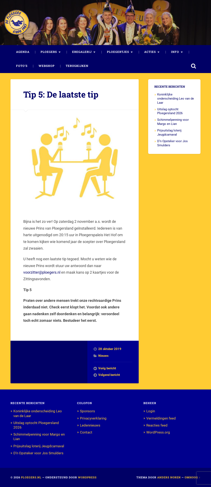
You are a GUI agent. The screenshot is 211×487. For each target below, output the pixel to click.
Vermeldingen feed (161, 418)
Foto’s (21, 66)
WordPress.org (158, 432)
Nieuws (103, 356)
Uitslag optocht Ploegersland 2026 (170, 111)
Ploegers (49, 52)
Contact (86, 432)
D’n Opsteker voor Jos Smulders (38, 453)
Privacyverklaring (93, 418)
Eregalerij (82, 52)
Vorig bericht (107, 368)
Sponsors (87, 411)
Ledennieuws (90, 425)
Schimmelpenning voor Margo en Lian (173, 122)
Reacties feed (157, 425)
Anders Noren (169, 477)
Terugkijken (77, 66)
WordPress (87, 477)
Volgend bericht (109, 375)
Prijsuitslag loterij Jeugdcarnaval (169, 132)
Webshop (47, 66)
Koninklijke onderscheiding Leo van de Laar (175, 99)
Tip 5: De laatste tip (60, 94)
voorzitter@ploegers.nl (41, 272)
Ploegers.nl (31, 477)
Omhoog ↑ (192, 477)
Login (150, 411)
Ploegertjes (118, 52)
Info (175, 52)
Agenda (22, 52)
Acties (150, 52)
